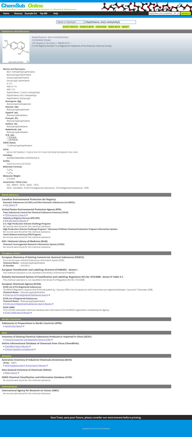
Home (6, 13)
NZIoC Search (11, 373)
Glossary (18, 13)
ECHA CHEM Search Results (17, 312)
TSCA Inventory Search (15, 215)
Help (55, 13)
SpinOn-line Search (13, 326)
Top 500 (43, 13)
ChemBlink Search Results (17, 346)
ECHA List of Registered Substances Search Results (28, 304)
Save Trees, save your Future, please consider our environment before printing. (96, 417)
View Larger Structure (16, 62)
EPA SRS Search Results (15, 220)
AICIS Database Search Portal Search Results (25, 365)
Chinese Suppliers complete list (19, 349)
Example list (31, 13)
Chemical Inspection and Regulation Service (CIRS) (28, 339)
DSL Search (10, 205)
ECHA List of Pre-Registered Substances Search (26, 295)
